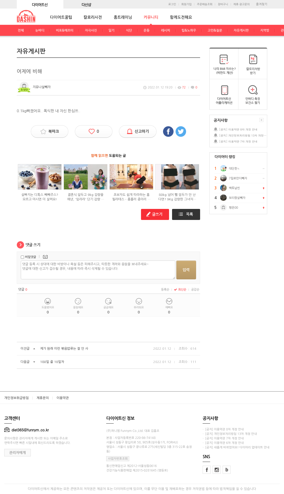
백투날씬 (234, 188)
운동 (147, 30)
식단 (129, 30)
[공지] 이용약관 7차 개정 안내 (238, 141)
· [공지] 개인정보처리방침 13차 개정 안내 (230, 433)
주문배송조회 (204, 4)
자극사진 (91, 30)
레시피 (165, 30)
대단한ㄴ (234, 168)
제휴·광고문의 (241, 4)
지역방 (264, 30)
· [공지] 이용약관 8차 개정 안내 (223, 429)
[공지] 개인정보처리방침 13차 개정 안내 (243, 135)
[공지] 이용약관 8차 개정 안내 (238, 129)
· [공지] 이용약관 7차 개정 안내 (223, 438)
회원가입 (186, 4)
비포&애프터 (64, 30)
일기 (111, 30)
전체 (21, 30)
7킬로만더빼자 (238, 178)
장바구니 (223, 4)
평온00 (233, 207)
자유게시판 (241, 30)
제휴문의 (43, 398)
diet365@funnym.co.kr (26, 429)
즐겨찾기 (261, 4)
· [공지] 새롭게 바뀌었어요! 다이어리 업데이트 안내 (236, 447)
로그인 (172, 4)
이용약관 (63, 398)
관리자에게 (17, 452)
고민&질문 (215, 30)
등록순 (165, 289)
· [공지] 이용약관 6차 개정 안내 (223, 442)
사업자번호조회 (118, 458)
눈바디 (39, 30)
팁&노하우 (189, 30)
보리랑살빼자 (237, 197)
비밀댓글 (30, 257)
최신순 (180, 289)
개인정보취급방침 (16, 398)
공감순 (195, 289)
